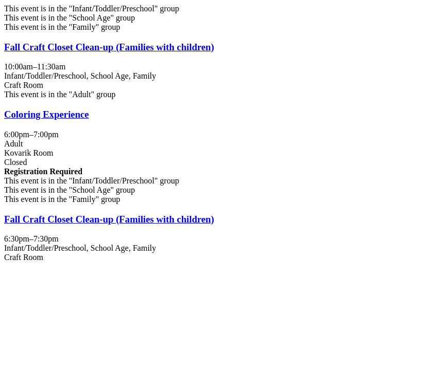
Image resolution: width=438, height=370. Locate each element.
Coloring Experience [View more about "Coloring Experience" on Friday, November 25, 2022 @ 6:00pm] (46, 114)
